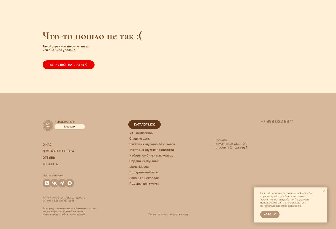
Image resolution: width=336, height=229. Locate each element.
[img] (69, 183)
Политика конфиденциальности (168, 214)
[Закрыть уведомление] (324, 191)
